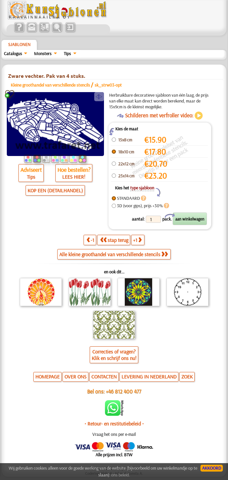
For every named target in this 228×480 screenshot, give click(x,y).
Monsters (42, 53)
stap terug (114, 240)
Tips (67, 53)
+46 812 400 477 (123, 391)
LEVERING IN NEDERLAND (149, 376)
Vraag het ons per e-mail (114, 434)
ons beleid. (120, 475)
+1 (137, 240)
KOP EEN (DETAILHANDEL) (55, 190)
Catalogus (13, 53)
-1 (90, 240)
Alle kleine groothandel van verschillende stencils (113, 254)
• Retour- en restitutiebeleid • (114, 423)
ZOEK (187, 376)
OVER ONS (75, 376)
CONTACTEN (104, 376)
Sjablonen (19, 44)
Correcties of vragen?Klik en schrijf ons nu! (114, 354)
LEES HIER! (73, 177)
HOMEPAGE (47, 376)
